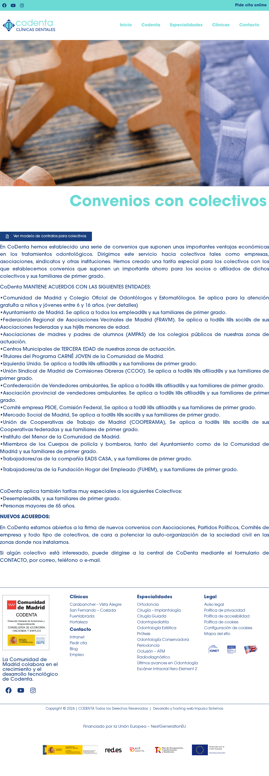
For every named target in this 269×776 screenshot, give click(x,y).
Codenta (150, 25)
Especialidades (186, 25)
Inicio (126, 25)
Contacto (249, 25)
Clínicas (220, 25)
